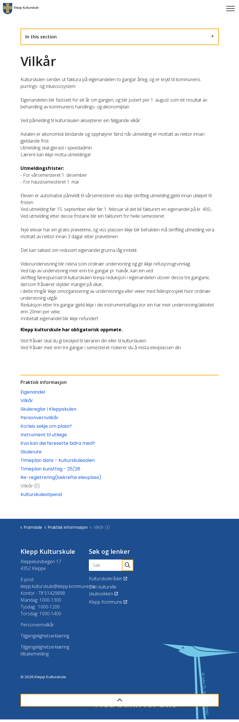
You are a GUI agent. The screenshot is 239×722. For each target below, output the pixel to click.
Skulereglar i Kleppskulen (48, 409)
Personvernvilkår (39, 417)
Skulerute (31, 452)
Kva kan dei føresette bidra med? (58, 443)
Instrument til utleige (44, 434)
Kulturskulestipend (41, 494)
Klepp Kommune (108, 602)
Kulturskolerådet (108, 578)
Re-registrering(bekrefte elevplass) (61, 477)
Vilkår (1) (30, 486)
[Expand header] (230, 8)
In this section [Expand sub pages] (119, 37)
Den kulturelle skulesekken (103, 590)
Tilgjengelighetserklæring (45, 636)
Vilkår (27, 400)
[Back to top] (120, 700)
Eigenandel (33, 392)
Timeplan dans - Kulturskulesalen (58, 460)
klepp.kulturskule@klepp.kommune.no (58, 586)
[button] (127, 565)
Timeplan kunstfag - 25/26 (50, 469)
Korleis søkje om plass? (46, 426)
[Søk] (111, 565)
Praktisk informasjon (44, 382)
